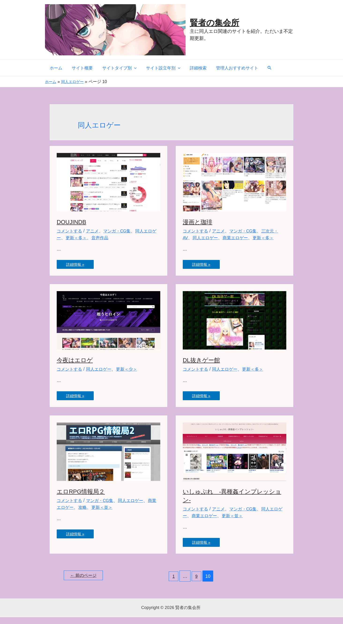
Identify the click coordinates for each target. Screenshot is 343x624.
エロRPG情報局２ (84, 498)
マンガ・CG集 (123, 230)
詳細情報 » (76, 263)
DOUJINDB (73, 221)
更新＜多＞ (87, 237)
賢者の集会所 (214, 22)
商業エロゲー (249, 237)
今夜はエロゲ (77, 366)
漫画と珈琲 (199, 221)
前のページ (86, 583)
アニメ (96, 230)
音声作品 (113, 237)
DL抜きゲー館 (203, 366)
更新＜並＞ (115, 514)
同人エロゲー (217, 237)
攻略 (94, 514)
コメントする (71, 230)
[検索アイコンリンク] (264, 68)
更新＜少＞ (133, 375)
